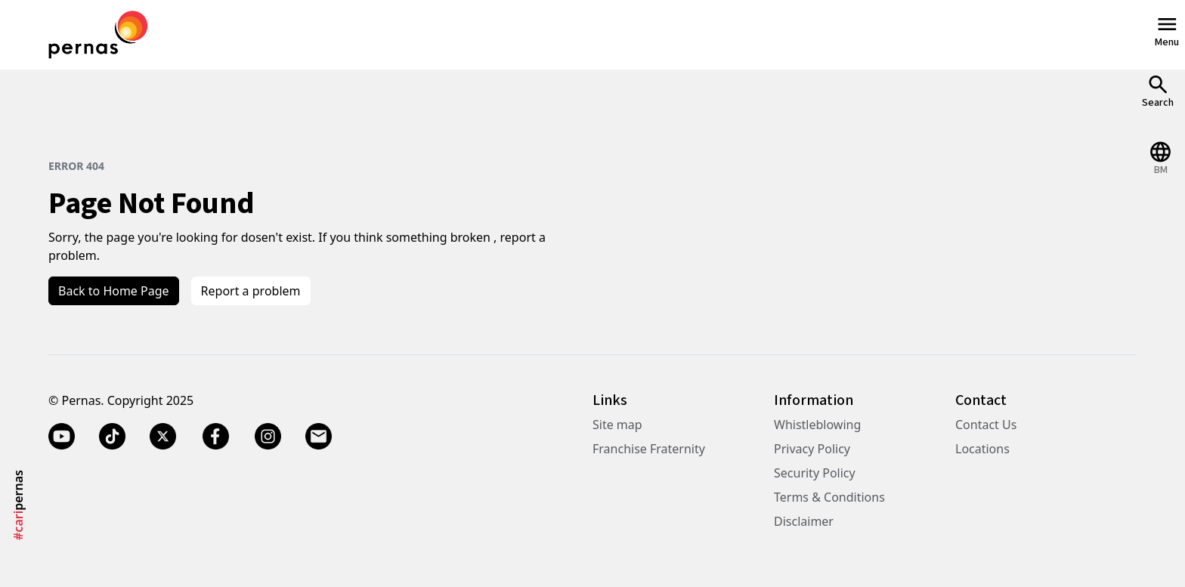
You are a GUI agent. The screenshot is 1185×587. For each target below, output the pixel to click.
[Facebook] (215, 437)
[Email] (318, 437)
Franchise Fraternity (648, 448)
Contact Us (985, 424)
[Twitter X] (163, 437)
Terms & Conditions (829, 497)
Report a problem (251, 291)
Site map (617, 424)
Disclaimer (804, 521)
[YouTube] (61, 437)
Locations (982, 448)
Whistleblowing (817, 424)
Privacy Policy (812, 448)
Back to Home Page (113, 291)
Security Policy (814, 473)
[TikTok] (112, 437)
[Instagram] (268, 437)
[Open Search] (1158, 91)
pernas (18, 505)
